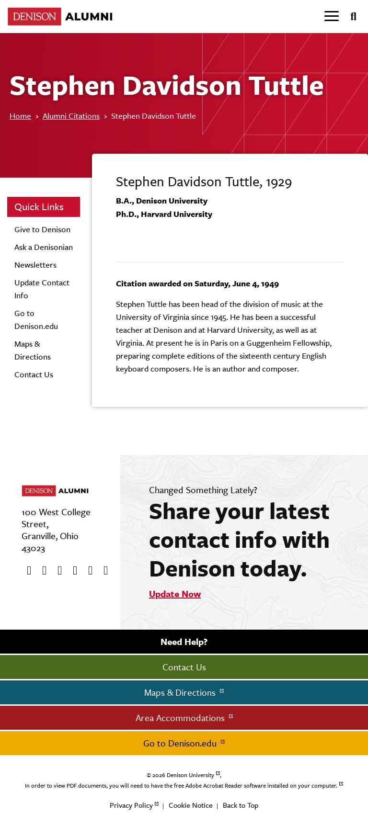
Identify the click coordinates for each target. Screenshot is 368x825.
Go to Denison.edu (181, 743)
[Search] (349, 17)
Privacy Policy (131, 805)
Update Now (175, 594)
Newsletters (35, 265)
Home (20, 116)
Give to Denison (42, 229)
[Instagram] (72, 571)
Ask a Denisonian (43, 247)
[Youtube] (56, 571)
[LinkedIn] (102, 571)
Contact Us (33, 374)
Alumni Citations (71, 116)
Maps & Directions (181, 692)
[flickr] (87, 571)
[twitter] (41, 571)
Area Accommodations (181, 718)
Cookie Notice (191, 805)
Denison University (190, 775)
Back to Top (240, 805)
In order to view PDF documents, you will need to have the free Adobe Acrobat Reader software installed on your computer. (181, 786)
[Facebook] (26, 571)
